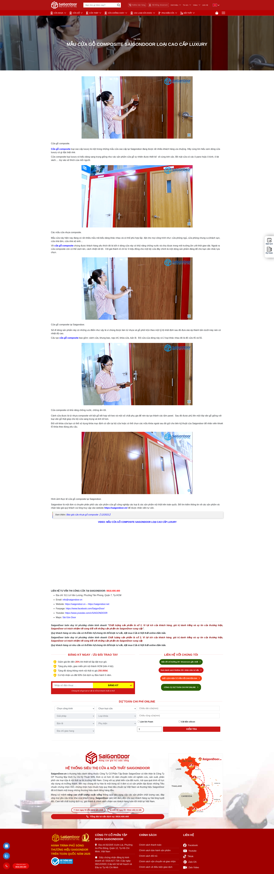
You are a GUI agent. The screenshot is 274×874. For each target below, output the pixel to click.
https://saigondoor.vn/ (115, 508)
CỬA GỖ (74, 13)
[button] (6, 846)
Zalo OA (190, 863)
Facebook (190, 846)
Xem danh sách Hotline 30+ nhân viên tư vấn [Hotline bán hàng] (181, 671)
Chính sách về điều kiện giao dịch (155, 868)
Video (195, 5)
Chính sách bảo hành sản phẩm (155, 851)
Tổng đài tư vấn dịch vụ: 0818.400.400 (107, 818)
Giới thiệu (174, 5)
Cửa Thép (92, 13)
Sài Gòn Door (69, 618)
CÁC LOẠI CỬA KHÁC (141, 13)
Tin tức (185, 5)
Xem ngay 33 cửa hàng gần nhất (88, 811)
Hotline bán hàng (137, 5)
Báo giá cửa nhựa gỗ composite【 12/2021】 (88, 515)
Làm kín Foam (145, 722)
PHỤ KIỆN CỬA (166, 13)
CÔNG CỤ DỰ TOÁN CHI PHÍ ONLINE (181, 688)
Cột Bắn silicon (187, 722)
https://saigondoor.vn (75, 604)
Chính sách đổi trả (148, 857)
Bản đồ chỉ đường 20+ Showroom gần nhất (181, 662)
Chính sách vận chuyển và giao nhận (157, 862)
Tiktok (188, 857)
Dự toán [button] (269, 250)
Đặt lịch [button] (269, 241)
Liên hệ (205, 5)
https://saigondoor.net (98, 604)
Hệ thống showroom (158, 5)
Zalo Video (191, 868)
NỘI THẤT (186, 13)
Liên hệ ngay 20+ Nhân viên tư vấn (126, 811)
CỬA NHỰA (56, 13)
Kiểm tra (191, 729)
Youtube (189, 852)
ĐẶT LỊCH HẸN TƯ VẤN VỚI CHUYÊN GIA (181, 679)
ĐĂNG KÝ (113, 686)
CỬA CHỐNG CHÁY (114, 13)
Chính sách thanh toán (150, 846)
